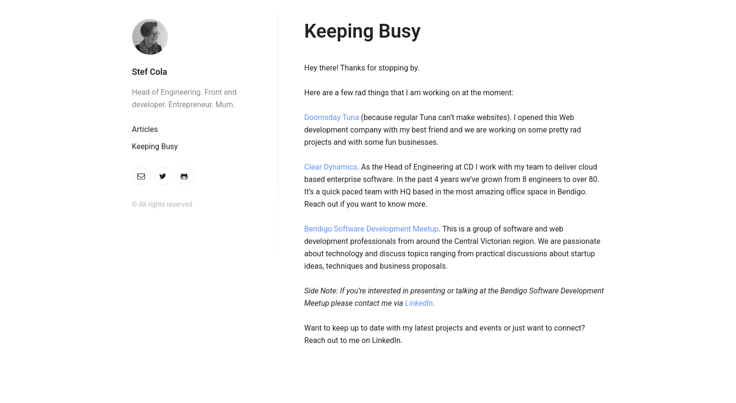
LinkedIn (419, 303)
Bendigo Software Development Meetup (371, 228)
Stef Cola (149, 72)
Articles (145, 129)
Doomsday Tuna (331, 117)
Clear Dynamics (330, 166)
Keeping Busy (155, 146)
